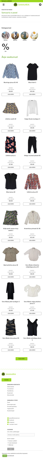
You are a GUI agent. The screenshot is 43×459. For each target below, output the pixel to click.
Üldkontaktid (10, 386)
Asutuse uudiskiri (13, 440)
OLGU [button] (4, 455)
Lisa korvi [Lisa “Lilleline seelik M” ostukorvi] (11, 131)
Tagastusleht (10, 408)
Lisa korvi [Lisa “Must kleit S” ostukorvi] (32, 94)
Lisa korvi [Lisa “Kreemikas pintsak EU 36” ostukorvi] (32, 240)
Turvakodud (10, 388)
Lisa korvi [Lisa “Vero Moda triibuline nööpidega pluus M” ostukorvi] (32, 277)
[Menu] (4, 5)
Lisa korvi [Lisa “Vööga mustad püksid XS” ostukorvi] (32, 167)
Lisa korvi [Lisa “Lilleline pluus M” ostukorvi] (32, 204)
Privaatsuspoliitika (12, 406)
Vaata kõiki (21, 358)
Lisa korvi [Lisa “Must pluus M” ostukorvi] (11, 204)
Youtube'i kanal (12, 424)
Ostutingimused (11, 404)
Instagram (10, 422)
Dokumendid (10, 395)
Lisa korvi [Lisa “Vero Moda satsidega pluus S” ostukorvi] (32, 350)
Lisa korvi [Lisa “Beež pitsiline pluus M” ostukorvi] (11, 277)
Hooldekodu (10, 391)
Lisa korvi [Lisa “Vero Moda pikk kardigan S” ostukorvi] (11, 313)
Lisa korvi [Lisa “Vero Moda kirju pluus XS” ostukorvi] (11, 350)
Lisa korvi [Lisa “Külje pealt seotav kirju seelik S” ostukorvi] (11, 240)
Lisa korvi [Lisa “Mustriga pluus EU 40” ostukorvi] (11, 94)
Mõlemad (11, 445)
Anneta (6, 380)
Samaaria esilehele (7, 1)
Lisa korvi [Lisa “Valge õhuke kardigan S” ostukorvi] (32, 131)
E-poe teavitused (13, 443)
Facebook (10, 420)
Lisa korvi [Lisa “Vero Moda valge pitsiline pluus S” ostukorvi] (32, 313)
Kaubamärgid (10, 410)
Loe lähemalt (10, 455)
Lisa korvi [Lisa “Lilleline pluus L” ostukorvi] (11, 167)
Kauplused (10, 393)
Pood (8, 402)
